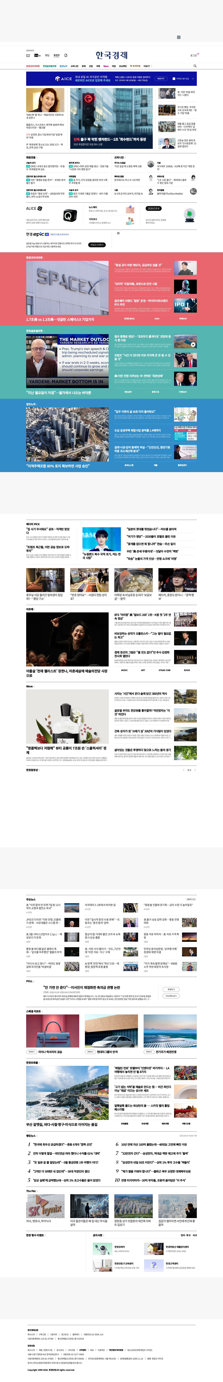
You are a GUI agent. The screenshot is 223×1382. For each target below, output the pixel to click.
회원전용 (31, 157)
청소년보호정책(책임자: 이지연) (139, 1350)
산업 (91, 66)
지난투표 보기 (171, 995)
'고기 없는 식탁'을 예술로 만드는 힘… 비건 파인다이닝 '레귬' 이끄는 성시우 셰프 (142, 1089)
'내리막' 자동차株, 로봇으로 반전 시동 (135, 284)
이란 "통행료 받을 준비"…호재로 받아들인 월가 (45, 181)
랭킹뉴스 (31, 1136)
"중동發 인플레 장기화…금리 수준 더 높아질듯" (168, 905)
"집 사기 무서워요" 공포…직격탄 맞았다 (47, 531)
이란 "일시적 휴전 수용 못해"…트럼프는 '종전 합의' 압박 (102, 921)
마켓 (183, 318)
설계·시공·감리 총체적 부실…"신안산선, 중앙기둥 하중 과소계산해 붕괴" (142, 449)
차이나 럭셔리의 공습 (44, 1052)
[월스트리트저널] (47, 55)
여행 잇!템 (186, 1123)
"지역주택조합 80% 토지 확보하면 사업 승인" (58, 466)
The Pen (31, 1191)
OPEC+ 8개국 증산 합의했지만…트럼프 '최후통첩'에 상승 (45, 167)
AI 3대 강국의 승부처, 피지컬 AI (128, 193)
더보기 (147, 66)
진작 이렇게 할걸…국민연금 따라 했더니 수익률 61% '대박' (66, 1153)
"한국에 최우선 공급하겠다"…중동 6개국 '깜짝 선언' (62, 1144)
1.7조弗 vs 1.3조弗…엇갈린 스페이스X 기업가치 (60, 319)
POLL (29, 981)
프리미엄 (136, 65)
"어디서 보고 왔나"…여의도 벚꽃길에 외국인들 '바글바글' (43, 965)
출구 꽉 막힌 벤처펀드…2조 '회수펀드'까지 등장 (110, 139)
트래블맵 (124, 1123)
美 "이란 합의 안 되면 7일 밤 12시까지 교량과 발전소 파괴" (43, 906)
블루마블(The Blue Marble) (170, 193)
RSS (92, 1350)
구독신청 (42, 1334)
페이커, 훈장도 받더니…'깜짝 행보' (176, 597)
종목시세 (155, 391)
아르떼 (29, 609)
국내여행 (144, 1123)
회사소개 (31, 1334)
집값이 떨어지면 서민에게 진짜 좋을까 (176, 1223)
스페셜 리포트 (33, 1011)
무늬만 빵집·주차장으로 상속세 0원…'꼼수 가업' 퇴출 (187, 110)
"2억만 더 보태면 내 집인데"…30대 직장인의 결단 (61, 1171)
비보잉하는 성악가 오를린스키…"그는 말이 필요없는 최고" (142, 635)
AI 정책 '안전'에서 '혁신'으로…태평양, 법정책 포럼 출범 (102, 965)
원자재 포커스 (74, 162)
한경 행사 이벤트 (35, 1235)
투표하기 (171, 989)
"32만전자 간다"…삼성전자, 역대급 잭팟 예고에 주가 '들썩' (154, 1153)
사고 (195, 1235)
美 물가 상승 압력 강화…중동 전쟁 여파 (161, 921)
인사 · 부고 (186, 1235)
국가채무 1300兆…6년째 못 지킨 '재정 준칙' (176, 167)
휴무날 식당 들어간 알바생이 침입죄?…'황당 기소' (44, 597)
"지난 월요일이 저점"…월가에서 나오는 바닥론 (58, 392)
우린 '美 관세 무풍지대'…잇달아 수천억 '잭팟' (152, 551)
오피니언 (74, 66)
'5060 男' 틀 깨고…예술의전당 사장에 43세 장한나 (45, 116)
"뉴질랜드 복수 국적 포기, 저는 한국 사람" (101, 556)
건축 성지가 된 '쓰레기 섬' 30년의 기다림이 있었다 (142, 731)
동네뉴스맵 (129, 465)
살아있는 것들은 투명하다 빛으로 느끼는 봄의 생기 (142, 750)
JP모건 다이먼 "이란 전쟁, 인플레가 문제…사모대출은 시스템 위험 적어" (43, 923)
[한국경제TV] (37, 55)
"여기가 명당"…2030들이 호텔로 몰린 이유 (151, 536)
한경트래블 (32, 1062)
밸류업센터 (182, 465)
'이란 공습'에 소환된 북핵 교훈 (128, 166)
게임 (114, 66)
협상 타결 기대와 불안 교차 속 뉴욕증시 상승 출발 (102, 935)
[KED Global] (57, 55)
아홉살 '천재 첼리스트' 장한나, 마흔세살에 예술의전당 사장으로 (66, 673)
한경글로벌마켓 (49, 66)
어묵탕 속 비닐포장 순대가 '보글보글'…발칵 (133, 597)
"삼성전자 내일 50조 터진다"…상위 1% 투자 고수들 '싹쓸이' (155, 1162)
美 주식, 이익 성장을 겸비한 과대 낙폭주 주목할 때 (88, 181)
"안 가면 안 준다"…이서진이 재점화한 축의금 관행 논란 (81, 987)
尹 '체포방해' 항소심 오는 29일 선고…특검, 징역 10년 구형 (44, 146)
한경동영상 (32, 770)
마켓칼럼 (72, 176)
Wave (106, 66)
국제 (98, 66)
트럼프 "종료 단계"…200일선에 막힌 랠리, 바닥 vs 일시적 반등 (45, 195)
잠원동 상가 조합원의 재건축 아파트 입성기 (132, 1223)
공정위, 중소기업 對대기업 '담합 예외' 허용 (44, 136)
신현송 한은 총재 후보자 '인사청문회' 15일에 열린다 (186, 143)
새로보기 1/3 (191, 899)
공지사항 (97, 1235)
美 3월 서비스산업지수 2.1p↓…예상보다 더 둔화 (44, 935)
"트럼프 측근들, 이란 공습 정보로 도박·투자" (48, 549)
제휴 (40, 1350)
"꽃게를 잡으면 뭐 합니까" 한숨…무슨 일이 (151, 544)
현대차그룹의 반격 (101, 1052)
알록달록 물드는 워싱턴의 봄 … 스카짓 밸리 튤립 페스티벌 (141, 1107)
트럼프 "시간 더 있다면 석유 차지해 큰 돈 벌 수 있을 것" (142, 357)
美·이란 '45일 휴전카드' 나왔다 (186, 93)
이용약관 (101, 1350)
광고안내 (64, 1334)
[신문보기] (28, 55)
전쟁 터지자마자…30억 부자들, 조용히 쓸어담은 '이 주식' (153, 1180)
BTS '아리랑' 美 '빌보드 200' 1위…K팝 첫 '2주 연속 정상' (142, 616)
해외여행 (165, 1123)
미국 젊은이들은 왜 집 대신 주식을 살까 (88, 1223)
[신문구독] (66, 55)
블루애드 (76, 1334)
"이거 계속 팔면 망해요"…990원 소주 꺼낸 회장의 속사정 (160, 965)
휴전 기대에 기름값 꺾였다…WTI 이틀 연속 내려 (88, 195)
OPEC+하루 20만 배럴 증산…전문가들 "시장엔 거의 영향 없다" (88, 167)
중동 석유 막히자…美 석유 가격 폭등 (161, 935)
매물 (155, 465)
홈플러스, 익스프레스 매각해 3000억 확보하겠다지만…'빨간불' (45, 126)
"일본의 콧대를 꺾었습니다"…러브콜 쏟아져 (151, 529)
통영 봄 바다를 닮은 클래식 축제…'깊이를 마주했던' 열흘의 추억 (44, 950)
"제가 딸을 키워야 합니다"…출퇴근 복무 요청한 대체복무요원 (155, 1171)
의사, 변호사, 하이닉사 (38, 1221)
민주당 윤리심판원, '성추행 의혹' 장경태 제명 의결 (160, 950)
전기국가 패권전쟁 (160, 1052)
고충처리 (53, 1334)
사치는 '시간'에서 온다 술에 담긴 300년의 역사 (140, 693)
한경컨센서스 (129, 318)
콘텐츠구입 (48, 1350)
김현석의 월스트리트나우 (36, 176)
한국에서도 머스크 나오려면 (127, 180)
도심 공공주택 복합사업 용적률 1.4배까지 (137, 430)
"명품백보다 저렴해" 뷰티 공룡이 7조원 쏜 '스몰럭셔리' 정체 (66, 750)
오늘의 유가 (30, 162)
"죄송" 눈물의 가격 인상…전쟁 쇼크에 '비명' (152, 559)
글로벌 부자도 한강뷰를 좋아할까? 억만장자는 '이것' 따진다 (142, 712)
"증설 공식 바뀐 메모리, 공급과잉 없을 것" (138, 265)
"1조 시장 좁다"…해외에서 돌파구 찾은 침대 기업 (171, 181)
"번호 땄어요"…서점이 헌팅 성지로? (88, 597)
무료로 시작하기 (97, 244)
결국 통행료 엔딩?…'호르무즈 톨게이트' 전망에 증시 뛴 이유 (142, 338)
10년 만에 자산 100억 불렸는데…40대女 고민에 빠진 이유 (154, 1144)
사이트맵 (71, 1350)
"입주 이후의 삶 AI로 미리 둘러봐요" (134, 411)
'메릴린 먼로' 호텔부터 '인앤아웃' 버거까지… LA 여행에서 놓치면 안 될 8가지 (141, 1070)
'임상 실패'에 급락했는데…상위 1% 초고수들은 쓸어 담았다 (66, 1180)
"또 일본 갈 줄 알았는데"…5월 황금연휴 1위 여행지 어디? (65, 1162)
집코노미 (63, 66)
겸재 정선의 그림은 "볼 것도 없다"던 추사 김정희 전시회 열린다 (141, 654)
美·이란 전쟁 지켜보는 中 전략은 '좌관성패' (138, 376)
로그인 (193, 55)
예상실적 (128, 391)
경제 (83, 66)
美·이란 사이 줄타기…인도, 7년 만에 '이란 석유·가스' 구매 (103, 950)
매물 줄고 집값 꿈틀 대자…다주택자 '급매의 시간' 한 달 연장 (186, 126)
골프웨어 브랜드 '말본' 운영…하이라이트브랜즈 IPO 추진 (141, 302)
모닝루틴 (123, 66)
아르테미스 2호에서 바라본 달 (100, 905)
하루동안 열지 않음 (182, 78)
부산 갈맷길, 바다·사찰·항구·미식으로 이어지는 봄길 (61, 1124)
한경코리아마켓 (33, 66)
